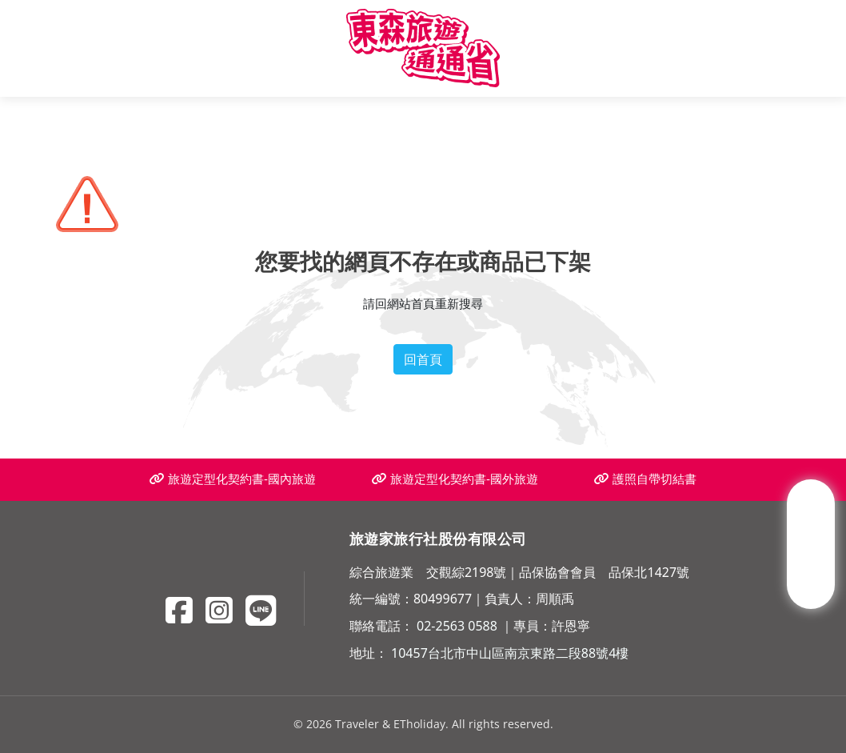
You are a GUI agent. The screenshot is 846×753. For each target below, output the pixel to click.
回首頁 (423, 359)
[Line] (260, 610)
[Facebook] (179, 610)
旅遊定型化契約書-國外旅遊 (455, 479)
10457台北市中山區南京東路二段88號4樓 (510, 653)
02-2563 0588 (457, 626)
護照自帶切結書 (645, 479)
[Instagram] (219, 610)
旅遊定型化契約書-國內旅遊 (233, 479)
